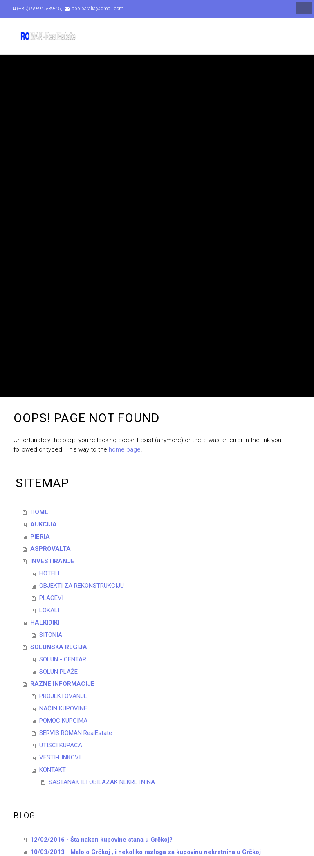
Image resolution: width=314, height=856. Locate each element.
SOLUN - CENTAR (62, 659)
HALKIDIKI (44, 622)
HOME (39, 512)
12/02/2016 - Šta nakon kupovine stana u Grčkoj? (101, 839)
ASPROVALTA (50, 549)
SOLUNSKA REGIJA (58, 647)
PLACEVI (51, 598)
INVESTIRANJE (52, 561)
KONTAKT (52, 769)
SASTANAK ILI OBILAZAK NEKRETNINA (102, 782)
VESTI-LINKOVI (60, 757)
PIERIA (40, 536)
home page (125, 449)
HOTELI (49, 573)
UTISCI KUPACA (60, 745)
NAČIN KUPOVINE (63, 708)
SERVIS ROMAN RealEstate (75, 733)
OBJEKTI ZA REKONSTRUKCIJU (81, 585)
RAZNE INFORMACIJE (62, 683)
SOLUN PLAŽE (58, 671)
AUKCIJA (43, 524)
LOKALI (49, 610)
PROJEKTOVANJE (63, 696)
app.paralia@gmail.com (97, 8)
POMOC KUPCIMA (63, 720)
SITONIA (50, 634)
